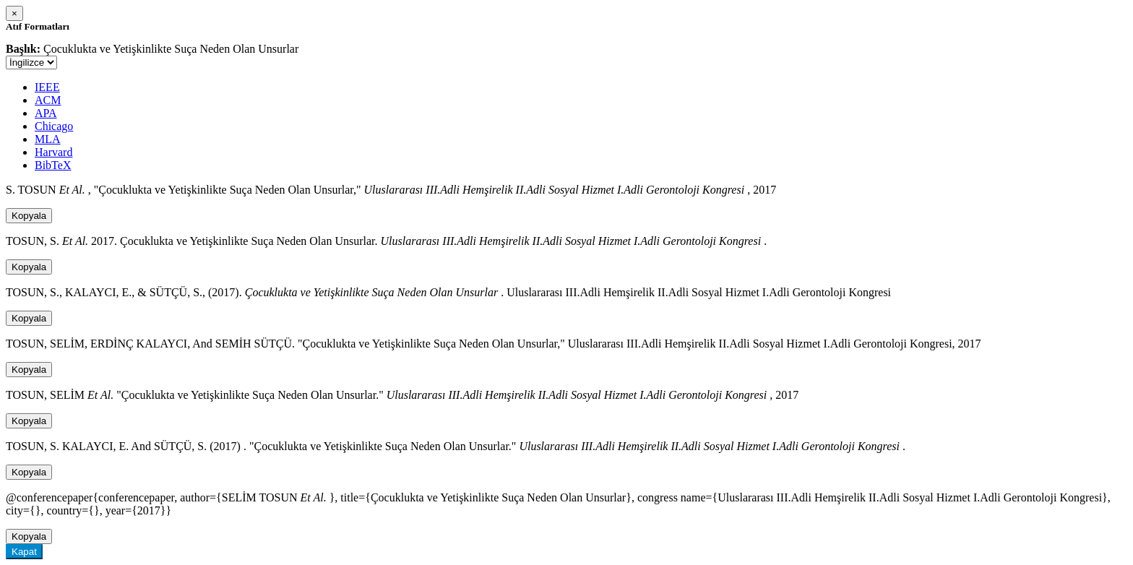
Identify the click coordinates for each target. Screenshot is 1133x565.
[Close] (14, 13)
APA (46, 113)
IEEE (47, 87)
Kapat (24, 551)
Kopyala (29, 215)
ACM (48, 100)
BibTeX (53, 165)
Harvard (53, 152)
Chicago (54, 126)
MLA (48, 139)
